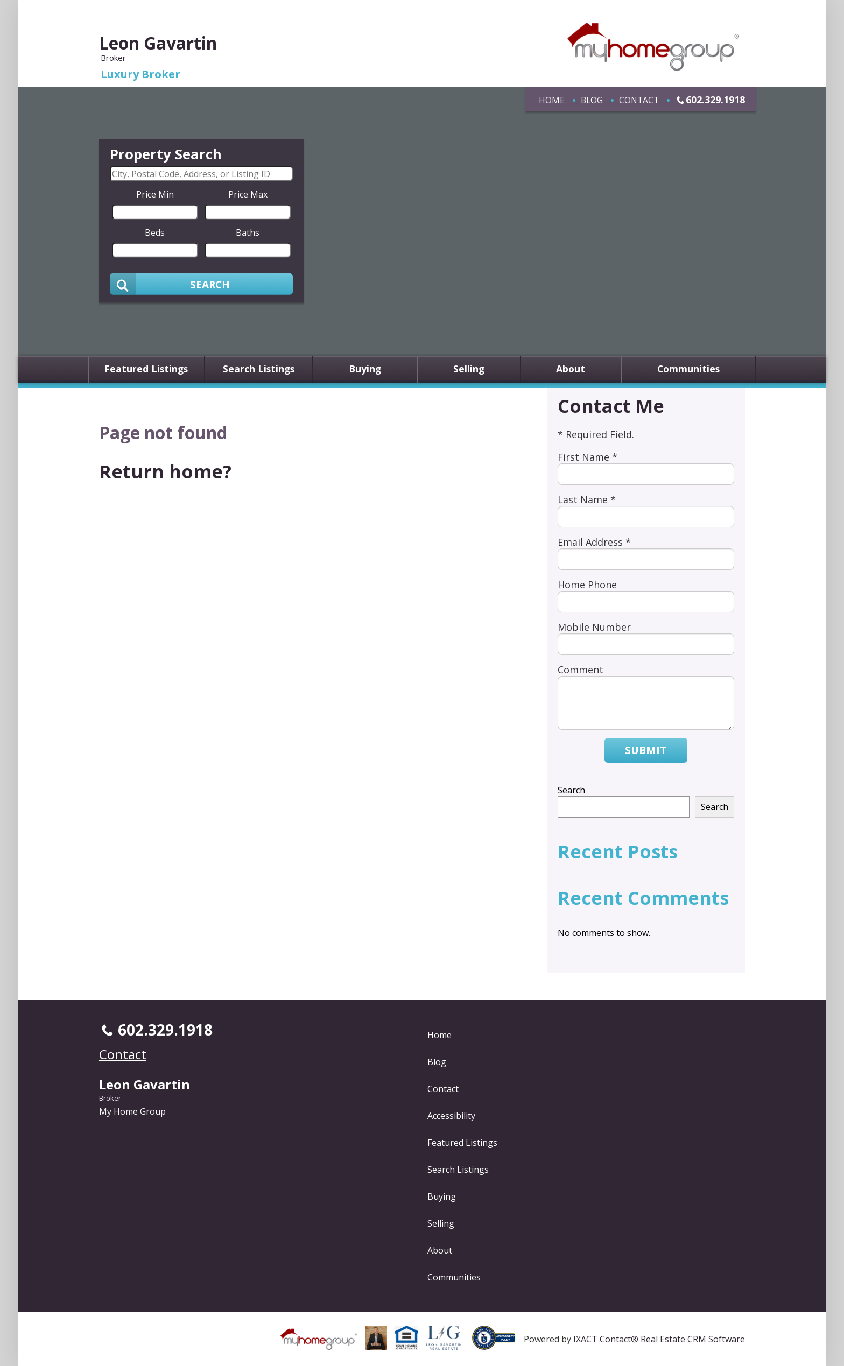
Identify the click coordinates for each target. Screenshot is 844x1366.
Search (571, 790)
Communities (688, 369)
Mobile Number (594, 627)
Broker (110, 1098)
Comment (580, 669)
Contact (639, 100)
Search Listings (258, 369)
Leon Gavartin (158, 42)
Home (552, 100)
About (570, 369)
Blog (592, 100)
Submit (645, 750)
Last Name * (587, 499)
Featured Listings (146, 369)
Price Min (155, 194)
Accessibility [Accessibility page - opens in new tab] (451, 1116)
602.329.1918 (715, 99)
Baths (247, 232)
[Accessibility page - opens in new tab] (498, 1344)
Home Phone (587, 584)
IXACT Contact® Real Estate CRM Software (659, 1339)
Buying (365, 369)
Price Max (248, 194)
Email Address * (594, 542)
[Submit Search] (201, 284)
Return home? (165, 471)
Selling (468, 369)
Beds (155, 232)
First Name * (587, 456)
